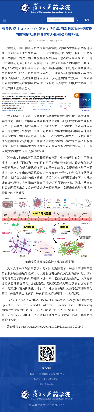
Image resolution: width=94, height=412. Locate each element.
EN (87, 19)
